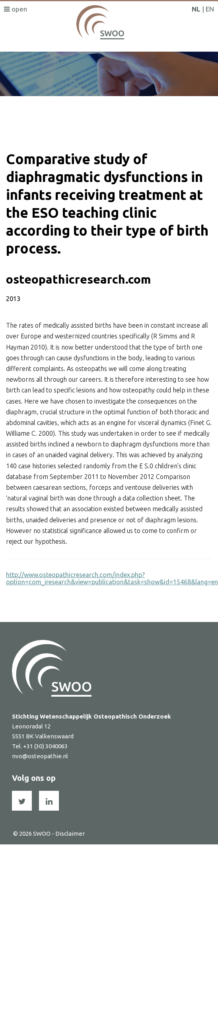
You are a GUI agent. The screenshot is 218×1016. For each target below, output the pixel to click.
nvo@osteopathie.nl (40, 756)
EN (210, 9)
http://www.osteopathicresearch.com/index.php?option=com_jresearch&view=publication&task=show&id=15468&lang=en (112, 578)
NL (196, 9)
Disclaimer (70, 833)
